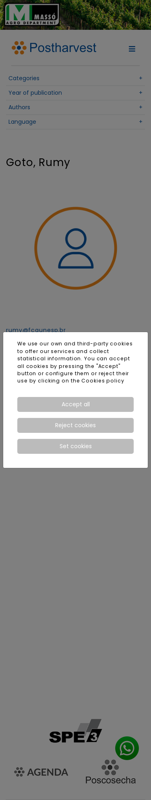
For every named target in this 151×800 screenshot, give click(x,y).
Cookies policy (102, 380)
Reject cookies (75, 425)
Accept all (76, 404)
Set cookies (76, 446)
